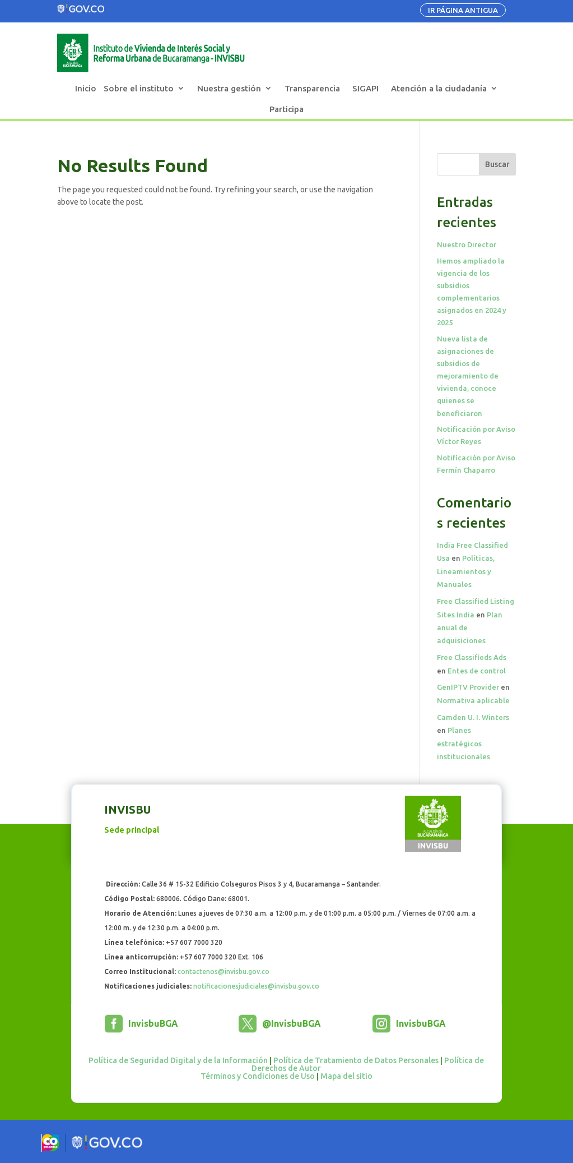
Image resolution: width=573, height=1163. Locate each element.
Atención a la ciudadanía (439, 88)
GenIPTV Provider (468, 687)
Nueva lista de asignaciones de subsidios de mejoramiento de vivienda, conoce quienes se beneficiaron (468, 376)
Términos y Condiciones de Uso (258, 1076)
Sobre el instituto (139, 88)
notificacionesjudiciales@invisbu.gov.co (256, 986)
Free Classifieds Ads (471, 657)
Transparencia (312, 88)
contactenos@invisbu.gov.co (223, 971)
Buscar (497, 164)
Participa (286, 109)
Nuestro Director (466, 244)
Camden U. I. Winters (473, 717)
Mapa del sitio (346, 1076)
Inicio (85, 88)
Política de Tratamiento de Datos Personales (356, 1060)
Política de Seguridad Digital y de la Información (178, 1060)
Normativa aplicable (473, 700)
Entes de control (477, 671)
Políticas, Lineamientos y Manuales (466, 571)
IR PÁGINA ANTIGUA (463, 10)
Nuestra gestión (229, 88)
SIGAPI (365, 88)
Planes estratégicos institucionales (463, 743)
